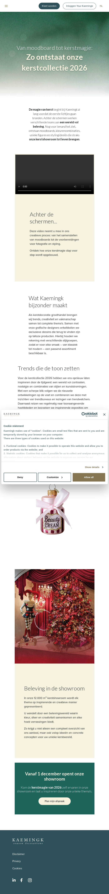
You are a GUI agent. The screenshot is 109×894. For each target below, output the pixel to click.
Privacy (16, 861)
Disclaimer (18, 854)
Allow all (89, 477)
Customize (54, 477)
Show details (92, 467)
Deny (20, 477)
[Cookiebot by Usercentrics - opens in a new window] (83, 414)
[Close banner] (104, 414)
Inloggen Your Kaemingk (79, 6)
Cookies (17, 868)
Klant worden (49, 6)
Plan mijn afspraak (54, 801)
